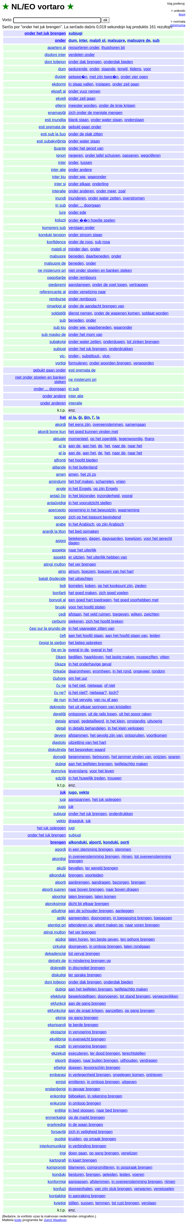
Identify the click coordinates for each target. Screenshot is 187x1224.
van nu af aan (106, 700)
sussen (87, 1203)
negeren (75, 155)
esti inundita (55, 120)
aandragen (101, 882)
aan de (74, 446)
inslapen (102, 84)
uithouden (128, 1060)
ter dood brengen (105, 1053)
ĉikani (61, 657)
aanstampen (79, 285)
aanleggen (124, 911)
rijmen (126, 856)
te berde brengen (83, 1025)
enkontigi (58, 1096)
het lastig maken (120, 657)
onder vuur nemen (84, 91)
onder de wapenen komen (117, 313)
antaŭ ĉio (58, 496)
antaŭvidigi (56, 503)
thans (149, 439)
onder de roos (80, 242)
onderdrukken (121, 349)
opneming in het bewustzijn (92, 510)
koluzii (60, 220)
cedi (62, 614)
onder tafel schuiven (102, 155)
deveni (60, 735)
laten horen (78, 939)
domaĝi (59, 757)
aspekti (59, 557)
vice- (106, 356)
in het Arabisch (81, 524)
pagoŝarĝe (56, 277)
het (63, 417)
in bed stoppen (81, 1110)
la (97, 417)
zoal (121, 191)
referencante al (53, 292)
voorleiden (94, 875)
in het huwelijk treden (86, 778)
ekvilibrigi (58, 1039)
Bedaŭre (9, 1216)
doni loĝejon (55, 62)
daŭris (89, 27)
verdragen (148, 1060)
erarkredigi (56, 1125)
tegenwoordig (131, 439)
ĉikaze (60, 664)
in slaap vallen (80, 84)
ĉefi (63, 636)
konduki (110, 842)
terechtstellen (134, 1053)
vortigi (60, 363)
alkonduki (77, 842)
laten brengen (80, 896)
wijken (136, 614)
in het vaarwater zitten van (91, 628)
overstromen (134, 198)
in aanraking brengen (86, 1196)
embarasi (58, 1075)
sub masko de (53, 334)
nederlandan (68, 1216)
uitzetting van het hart (87, 742)
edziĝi (60, 778)
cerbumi (59, 621)
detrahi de (57, 961)
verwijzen (129, 1153)
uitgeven (129, 1082)
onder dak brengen (84, 62)
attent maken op (109, 925)
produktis (140, 27)
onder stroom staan (85, 235)
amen (61, 474)
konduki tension (52, 235)
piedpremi (57, 285)
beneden (76, 256)
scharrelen (104, 481)
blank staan (78, 120)
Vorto (6, 20)
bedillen (75, 657)
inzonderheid (108, 496)
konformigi (57, 1182)
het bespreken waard (86, 750)
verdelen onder (81, 55)
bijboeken (76, 1096)
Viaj (169, 3)
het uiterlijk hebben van (107, 557)
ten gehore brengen (137, 939)
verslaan (148, 1203)
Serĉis (7, 27)
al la (72, 417)
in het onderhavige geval (89, 664)
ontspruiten (134, 735)
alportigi (59, 896)
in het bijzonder (81, 496)
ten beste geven (104, 939)
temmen (102, 1203)
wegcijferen (151, 155)
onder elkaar (79, 184)
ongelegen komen (128, 1075)
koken (90, 586)
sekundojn (116, 27)
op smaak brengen (99, 1139)
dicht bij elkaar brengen (88, 904)
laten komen (105, 896)
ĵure (62, 212)
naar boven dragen (122, 889)
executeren (78, 1053)
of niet (109, 685)
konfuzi (59, 1189)
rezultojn (164, 27)
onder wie (76, 177)
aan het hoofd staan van (126, 636)
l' (93, 417)
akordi (60, 424)
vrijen (120, 481)
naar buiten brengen (100, 1060)
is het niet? (77, 693)
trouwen (114, 778)
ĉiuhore (59, 678)
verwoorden (143, 363)
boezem (88, 571)
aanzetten (113, 1010)
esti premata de (52, 127)
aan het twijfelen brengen (90, 764)
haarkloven (93, 657)
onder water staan (106, 120)
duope (60, 76)
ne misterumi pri (52, 270)
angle (61, 489)
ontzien (159, 757)
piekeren (75, 621)
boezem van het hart (116, 571)
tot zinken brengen (143, 342)
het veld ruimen (96, 614)
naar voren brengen (142, 925)
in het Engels (79, 489)
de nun (60, 700)
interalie (59, 191)
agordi (60, 849)
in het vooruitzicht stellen (89, 503)
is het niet (76, 685)
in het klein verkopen (126, 728)
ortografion (86, 1216)
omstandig (136, 721)
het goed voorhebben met (136, 600)
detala (60, 721)
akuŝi (61, 868)
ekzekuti (58, 1053)
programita (30, 1220)
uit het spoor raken (135, 714)
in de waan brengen (85, 1125)
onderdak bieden (118, 62)
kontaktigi (57, 1196)
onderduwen (114, 342)
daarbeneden (97, 256)
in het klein (115, 721)
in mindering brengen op (89, 961)
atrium (73, 571)
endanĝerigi (55, 1089)
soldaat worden (155, 313)
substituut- (91, 356)
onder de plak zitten (85, 134)
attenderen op (80, 925)
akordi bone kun (52, 432)
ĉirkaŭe (59, 671)
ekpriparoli (57, 1025)
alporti (95, 842)
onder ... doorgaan (84, 205)
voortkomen (157, 735)
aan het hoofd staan (85, 636)
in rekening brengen (105, 1096)
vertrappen (138, 285)
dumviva (58, 771)
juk (63, 792)
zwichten (151, 614)
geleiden (110, 1174)
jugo (72, 792)
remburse (57, 299)
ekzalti (60, 1046)
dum (72, 40)
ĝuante (60, 148)
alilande (59, 467)
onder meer (106, 191)
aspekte (59, 550)
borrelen (75, 586)
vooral (127, 496)
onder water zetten (104, 198)
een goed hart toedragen (89, 600)
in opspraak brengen (134, 1167)
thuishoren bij (113, 47)
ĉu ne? (60, 693)
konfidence (56, 242)
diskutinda (57, 750)
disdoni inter (55, 55)
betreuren (101, 757)
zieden (141, 586)
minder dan (78, 249)
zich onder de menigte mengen (95, 113)
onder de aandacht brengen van (96, 306)
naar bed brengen (111, 1110)
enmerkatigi (55, 1117)
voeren (138, 1174)
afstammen (78, 735)
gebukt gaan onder (84, 127)
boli (63, 586)
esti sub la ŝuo (53, 134)
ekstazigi (58, 1032)
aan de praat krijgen (85, 1010)
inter (83, 40)
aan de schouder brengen (90, 911)
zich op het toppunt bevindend (94, 517)
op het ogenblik (103, 439)
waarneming (128, 510)
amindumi (57, 481)
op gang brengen (140, 1010)
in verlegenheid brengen (89, 1075)
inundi (60, 198)
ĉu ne (61, 685)
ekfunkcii (58, 1003)
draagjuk (75, 821)
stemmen (123, 849)
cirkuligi (59, 946)
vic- (63, 356)
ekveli (61, 98)
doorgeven (77, 946)
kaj (128, 27)
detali (61, 728)
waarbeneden (99, 327)
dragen (74, 1060)
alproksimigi (55, 904)
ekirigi (60, 1018)
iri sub (60, 205)
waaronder (97, 177)
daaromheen (79, 671)
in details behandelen (87, 728)
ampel (73, 721)
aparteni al (56, 47)
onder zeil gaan (125, 84)
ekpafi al (58, 91)
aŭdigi (60, 939)
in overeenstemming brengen (93, 856)
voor (147, 69)
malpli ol (97, 40)
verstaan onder (81, 228)
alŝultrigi (58, 911)
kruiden (74, 1139)
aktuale (59, 439)
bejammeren (79, 757)
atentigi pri (57, 925)
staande (108, 69)
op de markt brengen (86, 1117)
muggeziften (147, 657)
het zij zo (88, 474)
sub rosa (102, 242)
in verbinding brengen (87, 1146)
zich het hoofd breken (104, 621)
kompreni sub (54, 228)
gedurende (77, 69)
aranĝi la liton (54, 531)
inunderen (77, 198)
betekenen (77, 538)
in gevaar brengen (84, 1089)
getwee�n (77, 77)
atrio (62, 571)
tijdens (135, 69)
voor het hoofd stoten (86, 607)
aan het (89, 446)
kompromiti (56, 1167)
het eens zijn (79, 424)
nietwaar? (98, 693)
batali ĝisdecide (52, 578)
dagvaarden (112, 538)
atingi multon (54, 564)
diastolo (59, 742)
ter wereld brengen (101, 868)
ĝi (80, 417)
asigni (60, 541)
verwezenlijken (165, 996)
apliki (61, 918)
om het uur (77, 678)
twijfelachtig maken (131, 764)
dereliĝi (59, 714)
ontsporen (77, 714)
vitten (164, 657)
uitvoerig (154, 721)
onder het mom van (85, 334)
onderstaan (134, 120)
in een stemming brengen (90, 849)
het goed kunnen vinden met (93, 432)
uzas (36, 1216)
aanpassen (78, 1182)
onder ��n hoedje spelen (91, 220)
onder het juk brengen (45, 33)
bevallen (75, 868)
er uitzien (76, 557)
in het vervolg (80, 700)
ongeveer (141, 671)
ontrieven (154, 1075)
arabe (61, 524)
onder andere (80, 170)
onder (60, 40)
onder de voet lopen (109, 285)
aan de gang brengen (87, 1003)
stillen (73, 1203)
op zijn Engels (106, 489)
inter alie (58, 170)
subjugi (75, 33)
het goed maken (82, 593)
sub (155, 40)
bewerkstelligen (81, 996)
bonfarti (59, 593)
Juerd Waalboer (55, 1220)
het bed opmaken (83, 531)
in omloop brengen (105, 946)
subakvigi (57, 342)
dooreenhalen (80, 1189)
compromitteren (100, 1167)
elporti (60, 1060)
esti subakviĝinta (51, 141)
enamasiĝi (57, 113)
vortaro (51, 6)
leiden (155, 636)
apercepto (57, 510)
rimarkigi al (56, 306)
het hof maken (80, 481)
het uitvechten (80, 578)
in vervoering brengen (87, 1032)
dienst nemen (80, 313)
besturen (76, 1174)
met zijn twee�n (104, 77)
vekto (84, 792)
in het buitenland (82, 467)
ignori (61, 155)
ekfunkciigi (56, 1010)
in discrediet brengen (86, 968)
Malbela (7, 1220)
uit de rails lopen (102, 714)
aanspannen (79, 799)
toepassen (163, 918)
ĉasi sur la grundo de (47, 628)
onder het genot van (85, 148)
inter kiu (59, 177)
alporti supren (54, 889)
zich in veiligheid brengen (90, 1132)
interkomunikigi (53, 1146)
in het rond (122, 671)
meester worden (82, 105)
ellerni (60, 105)
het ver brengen (82, 564)
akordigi (59, 859)
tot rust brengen (125, 1203)
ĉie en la (58, 650)
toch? (114, 693)
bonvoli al (57, 600)
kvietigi (60, 1203)
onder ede (77, 212)
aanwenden (78, 918)
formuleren (77, 363)
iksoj (182, 14)
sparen (174, 757)
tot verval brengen (84, 953)
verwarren (142, 1189)
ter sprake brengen (84, 975)
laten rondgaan (137, 946)
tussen (86, 162)
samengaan (135, 424)
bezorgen (121, 882)
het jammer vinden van (131, 757)
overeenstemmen (108, 424)
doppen (74, 1068)
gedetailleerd (92, 721)
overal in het (101, 650)
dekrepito (58, 707)
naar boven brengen (86, 889)
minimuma (177, 25)
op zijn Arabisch (110, 524)
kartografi (57, 1160)
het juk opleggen (106, 799)
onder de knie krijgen (117, 105)
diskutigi (59, 975)
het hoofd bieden (83, 460)
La (66, 27)
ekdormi (59, 84)
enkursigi (58, 1103)
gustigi (60, 1139)
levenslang (77, 771)
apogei (60, 517)
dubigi (60, 764)
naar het (135, 446)
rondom (158, 671)
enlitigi (60, 1110)
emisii (61, 1082)
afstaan (74, 614)
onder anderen (81, 191)
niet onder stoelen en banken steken (100, 270)
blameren (76, 1167)
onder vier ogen (134, 77)
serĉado (76, 27)
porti (124, 842)
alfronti (60, 460)
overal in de (78, 650)
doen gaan (77, 1153)
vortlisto (26, 1216)
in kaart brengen (82, 1160)
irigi (63, 1153)
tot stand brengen (135, 996)
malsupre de (138, 40)
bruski (60, 607)
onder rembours (82, 277)
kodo (18, 1220)
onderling (100, 184)
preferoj (178, 3)
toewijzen (133, 538)
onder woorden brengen (110, 363)
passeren (130, 155)
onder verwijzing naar (87, 292)
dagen (94, 538)
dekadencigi (55, 953)
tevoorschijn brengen (102, 1068)
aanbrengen (78, 882)
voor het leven (102, 771)
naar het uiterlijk (82, 550)
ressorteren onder (83, 47)
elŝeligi (60, 1068)
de (100, 446)
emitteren (76, 1082)
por (17, 27)
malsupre (116, 40)
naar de (118, 446)
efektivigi (58, 996)
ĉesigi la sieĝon (52, 643)
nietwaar (94, 685)
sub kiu (59, 327)
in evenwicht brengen (87, 1039)
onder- (74, 356)
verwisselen (164, 1189)
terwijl (123, 69)
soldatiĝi (58, 313)
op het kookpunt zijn (115, 586)
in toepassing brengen (132, 918)
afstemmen (99, 1182)
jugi (63, 799)
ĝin (87, 417)
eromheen (101, 671)
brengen (58, 842)
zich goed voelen (113, 593)
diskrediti (58, 968)
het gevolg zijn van (106, 735)
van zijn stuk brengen (113, 1189)
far (41, 1220)
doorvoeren (101, 918)
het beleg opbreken (85, 643)
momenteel (78, 439)
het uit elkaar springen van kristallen (99, 707)
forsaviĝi (58, 1132)
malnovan (51, 1216)
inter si (60, 184)
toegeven (121, 614)
